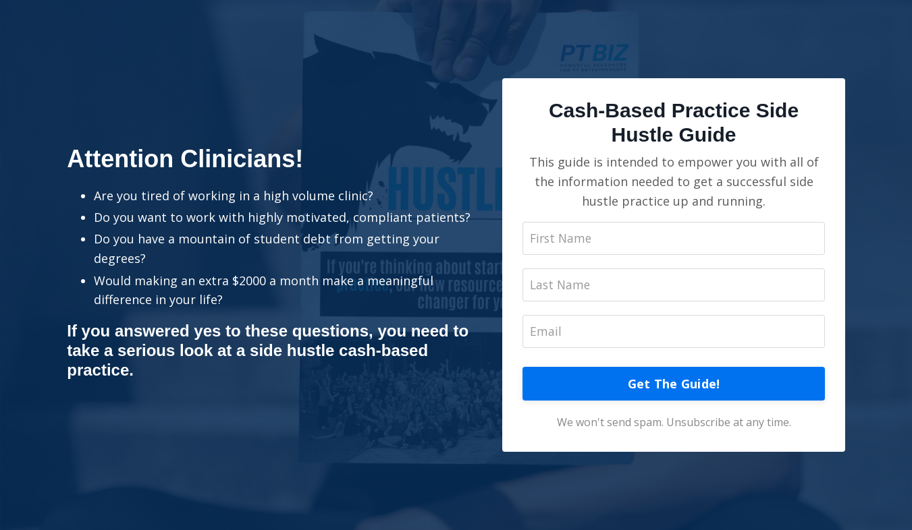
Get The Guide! (674, 384)
